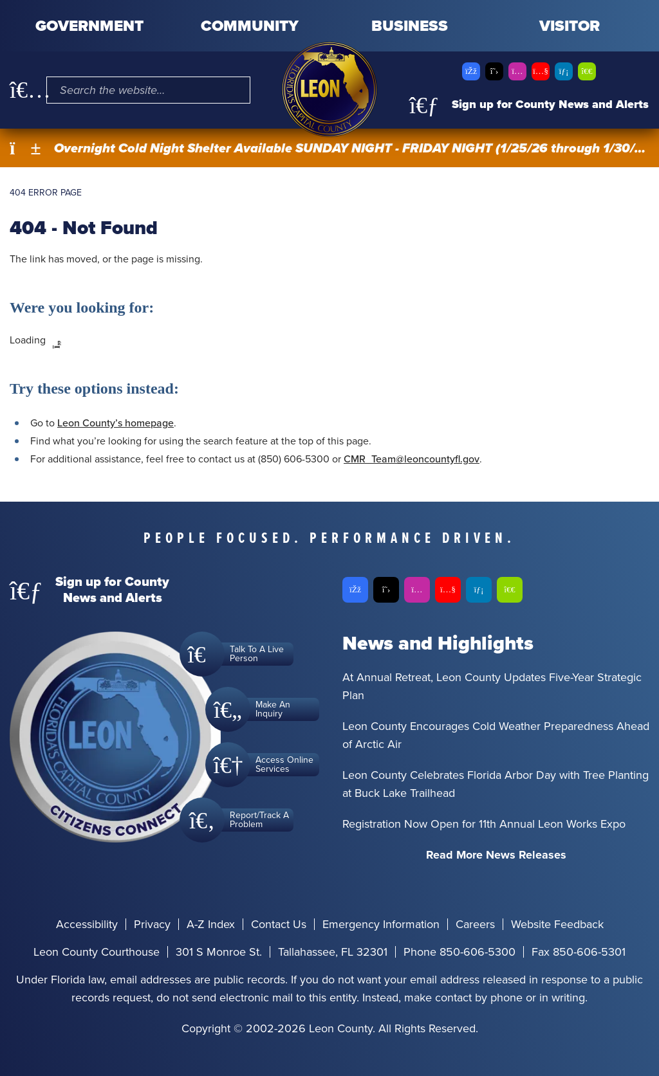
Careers (475, 924)
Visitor (569, 25)
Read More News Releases (496, 854)
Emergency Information (381, 924)
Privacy (152, 924)
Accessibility (87, 924)
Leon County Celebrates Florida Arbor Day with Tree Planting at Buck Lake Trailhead (495, 784)
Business (409, 25)
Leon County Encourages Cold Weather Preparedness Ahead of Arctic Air (495, 735)
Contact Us (278, 924)
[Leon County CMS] (329, 89)
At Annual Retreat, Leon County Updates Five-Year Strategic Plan (492, 686)
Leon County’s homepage (115, 422)
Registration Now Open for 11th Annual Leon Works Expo (484, 824)
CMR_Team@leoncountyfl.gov (411, 458)
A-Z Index (211, 924)
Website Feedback (557, 924)
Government (89, 25)
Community (250, 25)
